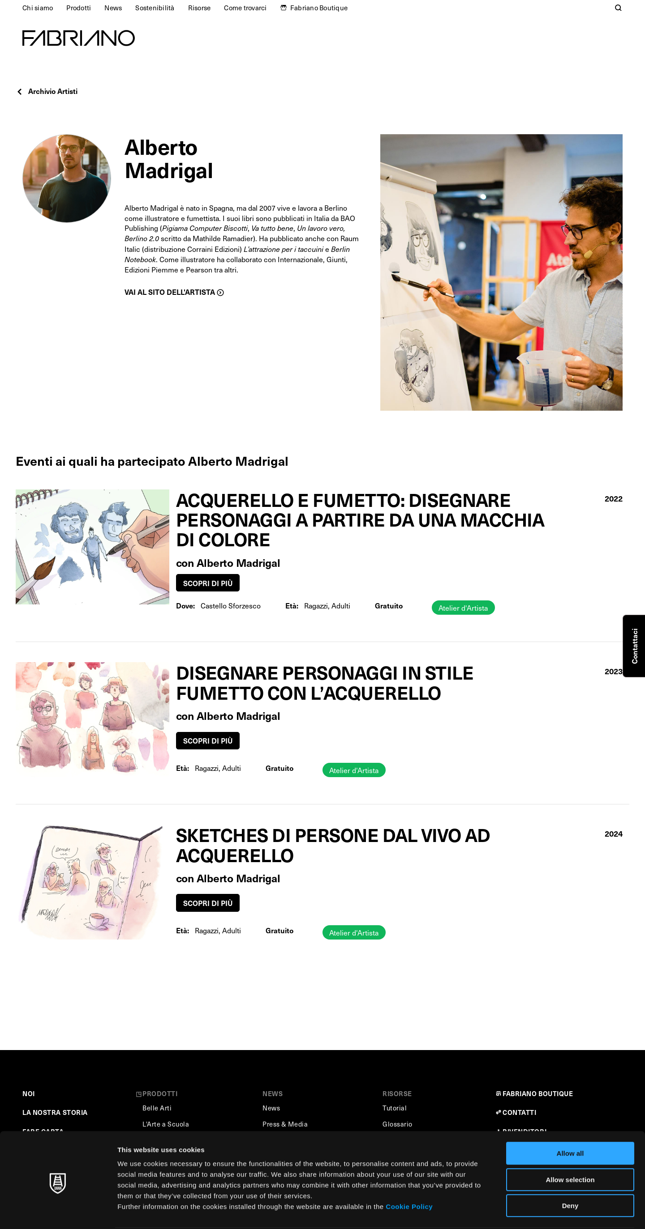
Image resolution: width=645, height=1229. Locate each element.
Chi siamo (37, 8)
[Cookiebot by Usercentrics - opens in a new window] (58, 1211)
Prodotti (78, 8)
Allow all (570, 1119)
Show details (470, 1211)
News (113, 8)
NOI (28, 1093)
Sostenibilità (154, 8)
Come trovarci (245, 8)
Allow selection (570, 1146)
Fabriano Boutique (319, 8)
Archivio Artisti (46, 91)
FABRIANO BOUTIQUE (538, 1093)
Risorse (199, 8)
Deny (570, 1172)
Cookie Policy (409, 1173)
